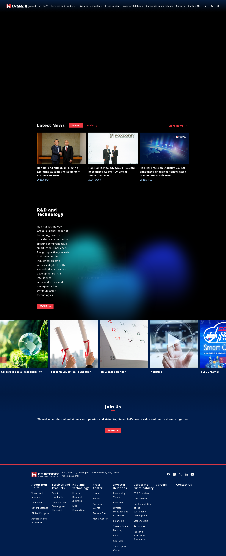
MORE (46, 319)
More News (177, 126)
